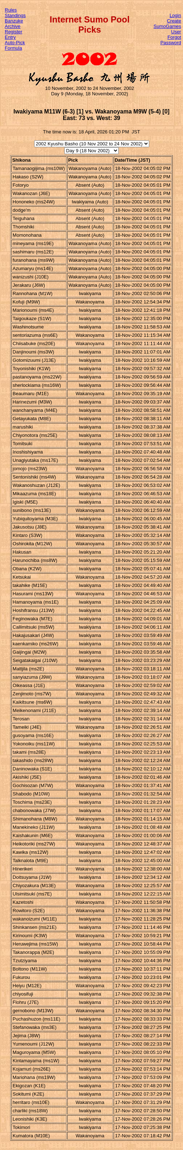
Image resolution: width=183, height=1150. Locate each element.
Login (175, 15)
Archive (12, 26)
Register (13, 31)
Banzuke (14, 21)
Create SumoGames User (167, 26)
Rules (11, 10)
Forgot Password (170, 39)
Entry (10, 37)
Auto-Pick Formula (15, 45)
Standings (15, 15)
